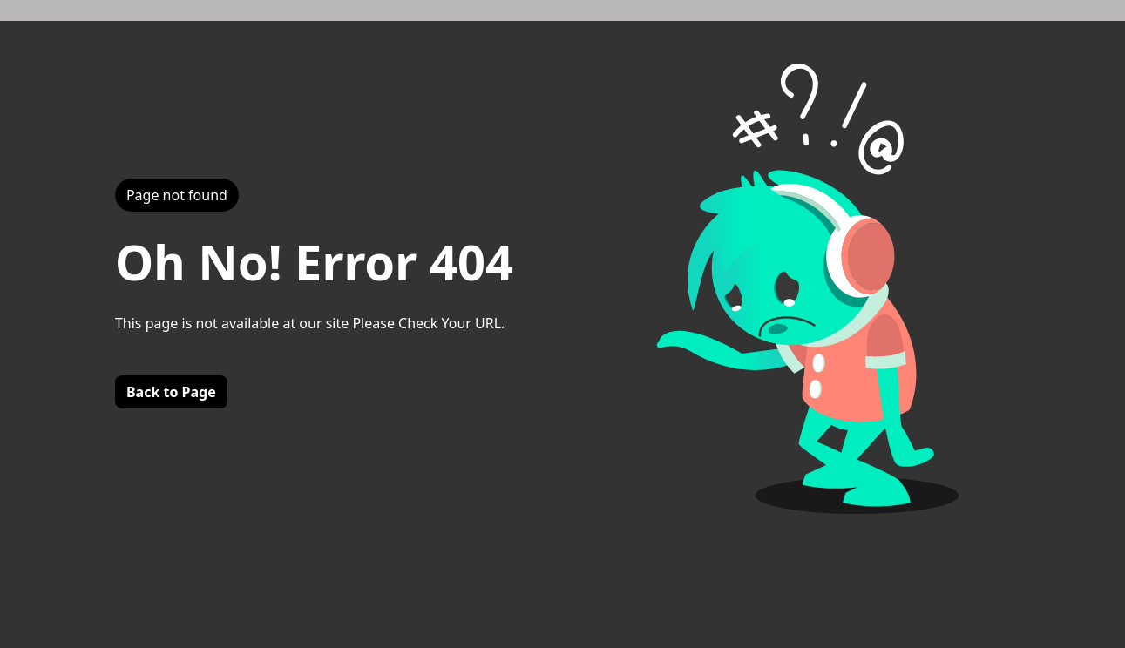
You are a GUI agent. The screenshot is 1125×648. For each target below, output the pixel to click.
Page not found (176, 195)
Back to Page (171, 392)
